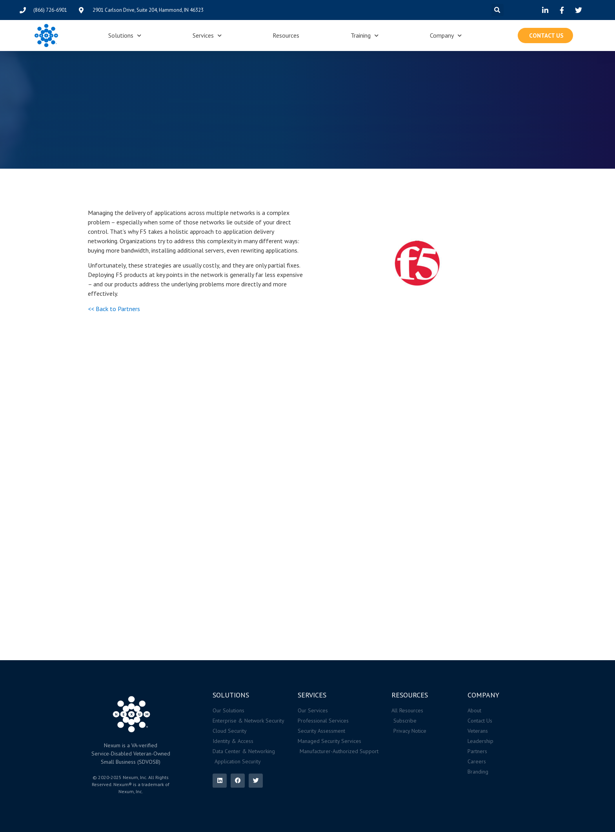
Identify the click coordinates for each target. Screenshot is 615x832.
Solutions (124, 35)
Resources (286, 35)
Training (364, 35)
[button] (497, 10)
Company (446, 35)
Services (207, 35)
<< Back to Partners (114, 309)
